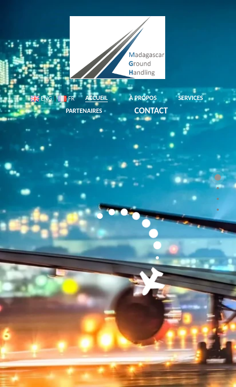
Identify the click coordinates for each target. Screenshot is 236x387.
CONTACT (151, 110)
